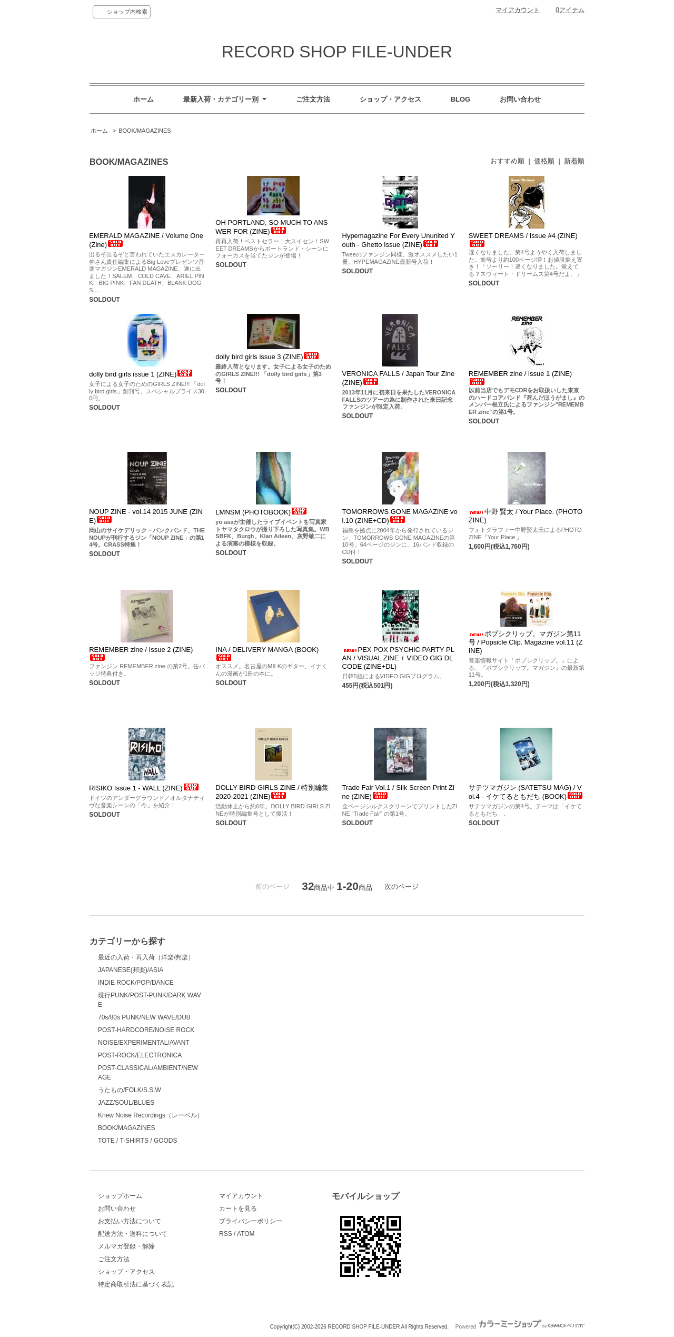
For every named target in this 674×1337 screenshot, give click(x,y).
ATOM (246, 1233)
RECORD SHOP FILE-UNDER (337, 51)
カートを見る (238, 1208)
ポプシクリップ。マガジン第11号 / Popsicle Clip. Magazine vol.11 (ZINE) (526, 642)
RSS (225, 1233)
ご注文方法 (313, 99)
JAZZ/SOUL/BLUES (126, 1102)
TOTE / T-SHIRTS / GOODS (137, 1140)
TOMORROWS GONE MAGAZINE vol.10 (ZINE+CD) (400, 516)
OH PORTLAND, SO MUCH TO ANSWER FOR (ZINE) (271, 227)
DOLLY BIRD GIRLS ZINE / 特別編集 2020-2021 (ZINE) (272, 792)
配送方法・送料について (132, 1233)
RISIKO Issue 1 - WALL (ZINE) (144, 788)
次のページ (401, 886)
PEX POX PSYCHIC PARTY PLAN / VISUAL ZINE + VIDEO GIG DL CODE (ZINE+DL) (398, 658)
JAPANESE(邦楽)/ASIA (130, 970)
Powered (519, 1327)
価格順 (544, 161)
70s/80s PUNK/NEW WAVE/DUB (144, 1017)
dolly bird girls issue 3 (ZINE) (267, 357)
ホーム (143, 99)
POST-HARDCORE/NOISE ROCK (146, 1030)
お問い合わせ (520, 99)
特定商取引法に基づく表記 (136, 1284)
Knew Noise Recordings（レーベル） (150, 1115)
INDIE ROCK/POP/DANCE (136, 982)
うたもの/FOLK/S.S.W (129, 1090)
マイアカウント (517, 10)
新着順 (574, 161)
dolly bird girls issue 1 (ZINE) (141, 374)
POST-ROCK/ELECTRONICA (140, 1055)
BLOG (461, 99)
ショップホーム (120, 1196)
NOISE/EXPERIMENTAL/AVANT (144, 1042)
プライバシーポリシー (250, 1221)
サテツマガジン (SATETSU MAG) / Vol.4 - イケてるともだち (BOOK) (526, 792)
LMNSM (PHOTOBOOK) (261, 512)
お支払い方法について (129, 1221)
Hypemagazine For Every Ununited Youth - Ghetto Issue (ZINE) (398, 240)
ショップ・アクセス (390, 99)
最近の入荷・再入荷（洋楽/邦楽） (146, 957)
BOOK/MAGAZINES (144, 130)
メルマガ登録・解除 (126, 1246)
